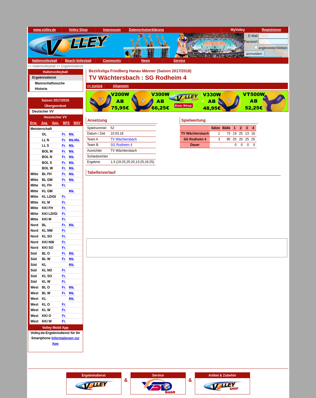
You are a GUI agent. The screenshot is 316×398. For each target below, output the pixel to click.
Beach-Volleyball (78, 61)
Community (112, 61)
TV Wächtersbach (124, 139)
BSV (77, 123)
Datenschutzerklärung (146, 30)
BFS (66, 123)
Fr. (64, 134)
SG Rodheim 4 (121, 145)
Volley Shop (78, 30)
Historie (41, 89)
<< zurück (95, 86)
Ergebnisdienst (44, 77)
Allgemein (121, 86)
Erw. (33, 123)
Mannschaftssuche (50, 83)
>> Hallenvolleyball (42, 66)
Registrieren (271, 30)
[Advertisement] (186, 247)
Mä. (71, 134)
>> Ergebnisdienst (70, 66)
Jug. (44, 123)
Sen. (55, 123)
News (145, 61)
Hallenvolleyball (44, 61)
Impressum (112, 30)
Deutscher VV (43, 111)
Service (179, 61)
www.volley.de (44, 30)
